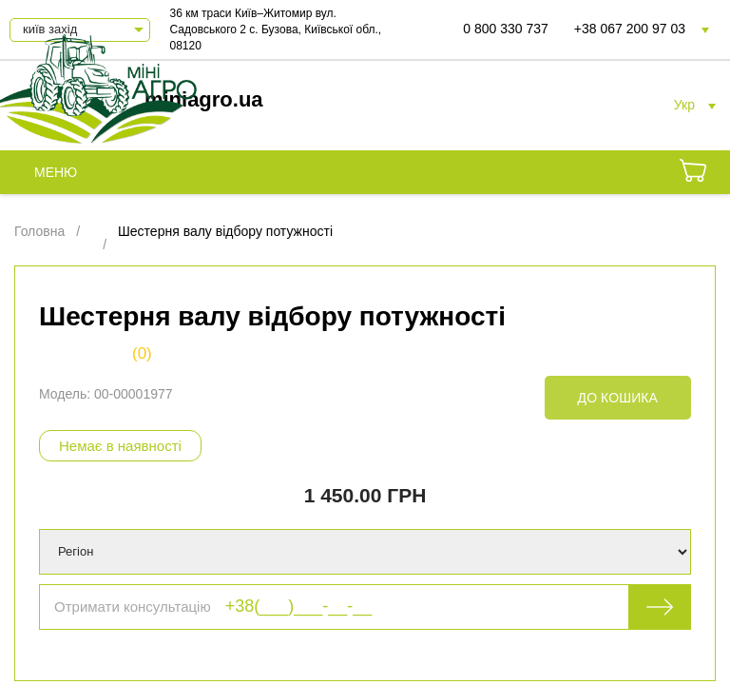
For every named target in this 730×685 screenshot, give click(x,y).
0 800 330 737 (505, 28)
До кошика (618, 397)
